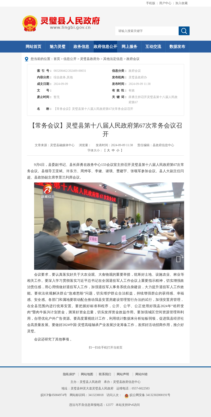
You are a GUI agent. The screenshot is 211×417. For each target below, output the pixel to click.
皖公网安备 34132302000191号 (150, 395)
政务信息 (81, 46)
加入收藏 (181, 3)
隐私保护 (69, 374)
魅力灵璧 (57, 46)
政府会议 (133, 59)
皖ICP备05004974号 (54, 395)
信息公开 (70, 59)
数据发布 (177, 46)
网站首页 (33, 46)
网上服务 (129, 46)
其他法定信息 (113, 59)
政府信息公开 (105, 46)
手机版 (150, 3)
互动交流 (153, 46)
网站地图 (87, 374)
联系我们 (105, 374)
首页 (57, 59)
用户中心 (165, 3)
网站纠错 (141, 374)
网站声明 (123, 374)
